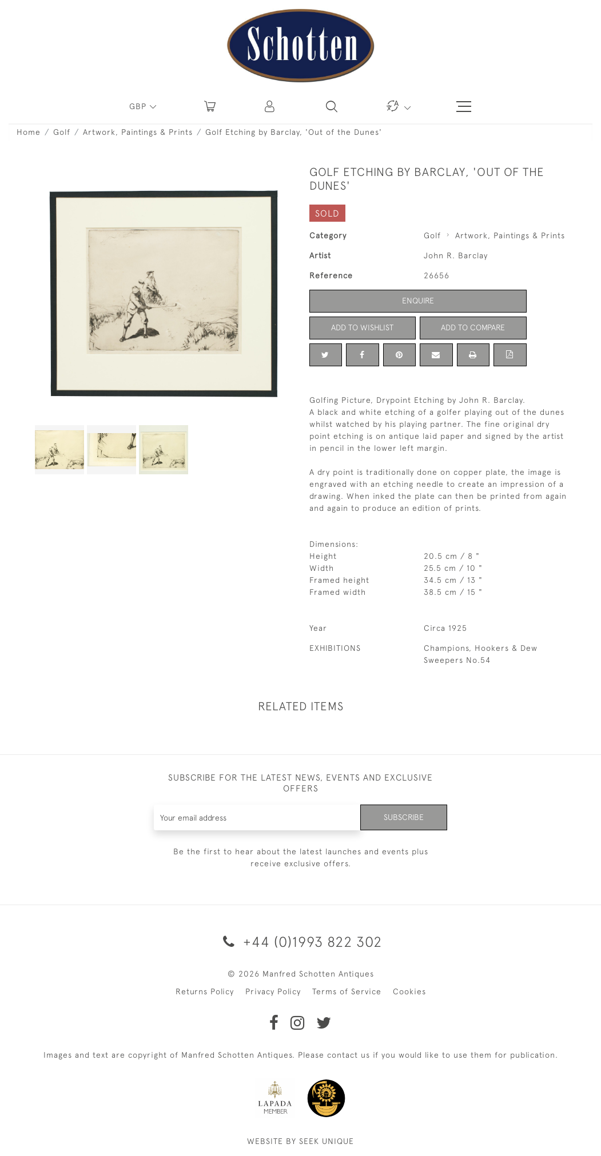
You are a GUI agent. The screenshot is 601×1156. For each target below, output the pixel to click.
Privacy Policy (273, 991)
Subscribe (404, 817)
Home (29, 132)
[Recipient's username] (257, 817)
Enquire (418, 300)
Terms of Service (346, 991)
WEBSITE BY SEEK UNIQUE (300, 1141)
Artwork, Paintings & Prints (138, 132)
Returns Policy (205, 991)
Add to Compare (473, 327)
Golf (61, 132)
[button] (270, 106)
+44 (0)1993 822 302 (300, 941)
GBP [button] (139, 106)
